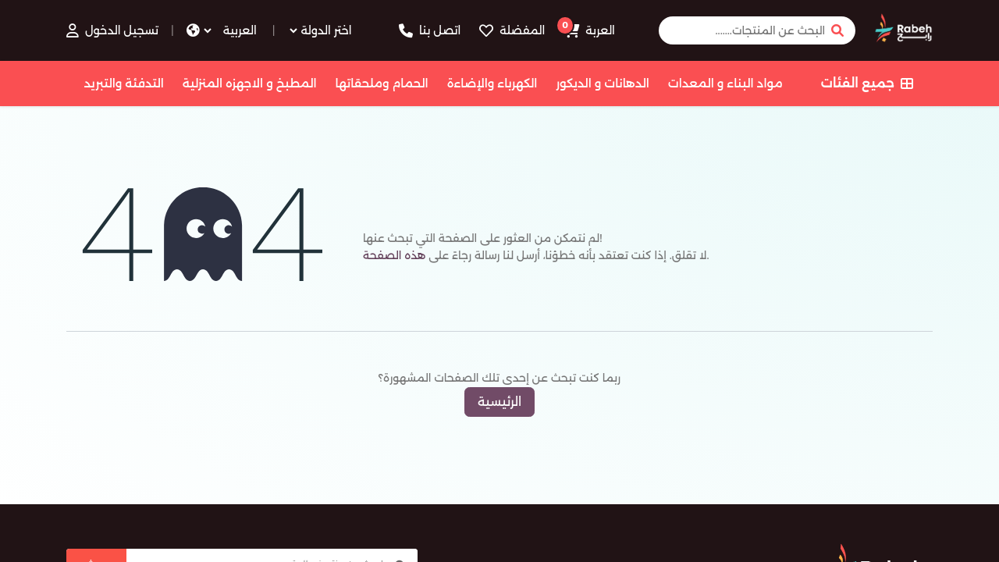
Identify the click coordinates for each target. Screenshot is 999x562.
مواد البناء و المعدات (725, 83)
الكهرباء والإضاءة (492, 83)
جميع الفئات (867, 83)
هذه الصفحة (394, 255)
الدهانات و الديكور (602, 83)
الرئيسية (499, 401)
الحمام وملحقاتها (382, 83)
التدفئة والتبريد (123, 83)
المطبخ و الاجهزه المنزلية (250, 83)
